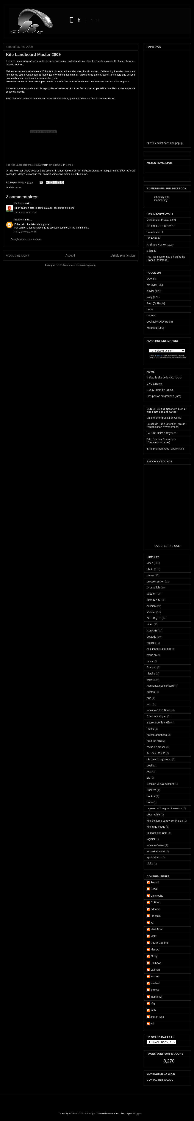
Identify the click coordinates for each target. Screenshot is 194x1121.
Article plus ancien (123, 255)
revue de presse (156, 747)
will (152, 1023)
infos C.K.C (153, 599)
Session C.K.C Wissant (160, 783)
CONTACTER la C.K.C (160, 1079)
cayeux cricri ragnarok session (164, 808)
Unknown (156, 962)
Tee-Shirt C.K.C (156, 753)
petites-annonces (157, 734)
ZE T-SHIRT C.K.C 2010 (161, 226)
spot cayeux (154, 857)
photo (150, 569)
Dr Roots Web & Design (82, 1113)
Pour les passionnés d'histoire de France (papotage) (166, 258)
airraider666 (55, 164)
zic (148, 777)
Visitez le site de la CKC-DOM (164, 377)
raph (153, 1010)
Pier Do (155, 949)
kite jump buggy (156, 826)
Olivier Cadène (159, 942)
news (150, 661)
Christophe (157, 895)
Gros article (153, 587)
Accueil (70, 255)
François (156, 915)
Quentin (151, 278)
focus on (152, 655)
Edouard (155, 909)
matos (150, 575)
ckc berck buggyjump (159, 759)
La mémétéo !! (155, 232)
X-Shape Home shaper (160, 244)
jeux (149, 771)
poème (151, 691)
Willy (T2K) (153, 297)
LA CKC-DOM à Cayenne (161, 433)
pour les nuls (154, 740)
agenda (151, 679)
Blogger (136, 1113)
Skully (21, 182)
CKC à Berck (154, 383)
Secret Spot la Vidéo (158, 722)
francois (19, 219)
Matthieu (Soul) (156, 327)
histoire (151, 673)
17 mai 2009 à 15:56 (25, 212)
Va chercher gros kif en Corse (164, 417)
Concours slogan (156, 716)
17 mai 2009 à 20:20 (25, 232)
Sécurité (151, 250)
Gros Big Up (154, 618)
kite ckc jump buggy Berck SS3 (165, 820)
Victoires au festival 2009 (161, 220)
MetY (154, 936)
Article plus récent (17, 255)
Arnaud (155, 882)
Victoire (151, 612)
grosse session (155, 581)
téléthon (151, 593)
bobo (150, 802)
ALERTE (152, 630)
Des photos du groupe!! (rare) (164, 396)
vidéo (150, 624)
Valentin (155, 969)
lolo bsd (155, 983)
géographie (153, 814)
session (151, 606)
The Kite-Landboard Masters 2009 (24, 164)
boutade (151, 636)
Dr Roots (19, 203)
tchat (160, 143)
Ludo (150, 309)
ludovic (155, 989)
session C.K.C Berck (159, 710)
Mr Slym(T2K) (155, 284)
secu (149, 704)
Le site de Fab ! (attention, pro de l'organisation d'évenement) (166, 425)
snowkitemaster (156, 851)
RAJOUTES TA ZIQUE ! (167, 545)
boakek (151, 796)
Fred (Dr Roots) (156, 303)
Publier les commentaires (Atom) (78, 265)
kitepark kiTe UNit (157, 832)
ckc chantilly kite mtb (159, 648)
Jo (152, 922)
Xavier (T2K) (154, 290)
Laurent (151, 315)
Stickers (151, 790)
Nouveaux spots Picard (160, 685)
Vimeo (69, 164)
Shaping (151, 667)
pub (149, 698)
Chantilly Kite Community (162, 199)
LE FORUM (153, 238)
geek (149, 765)
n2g (153, 1003)
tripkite (150, 642)
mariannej (156, 996)
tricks (150, 863)
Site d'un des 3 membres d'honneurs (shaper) (161, 441)
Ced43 (154, 888)
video (19, 187)
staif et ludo (157, 1016)
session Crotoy (155, 845)
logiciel (151, 839)
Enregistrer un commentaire (25, 239)
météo (150, 728)
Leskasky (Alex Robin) (160, 321)
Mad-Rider (157, 929)
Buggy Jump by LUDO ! (160, 389)
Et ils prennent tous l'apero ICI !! (165, 448)
